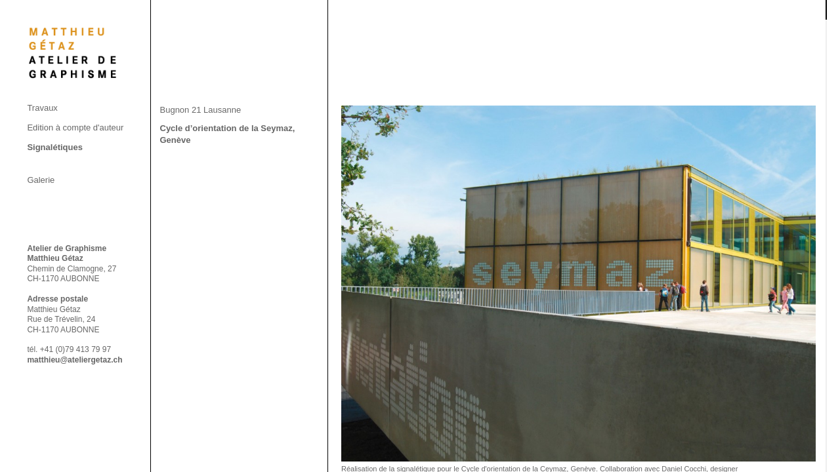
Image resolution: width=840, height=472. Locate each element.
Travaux (42, 108)
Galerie (40, 180)
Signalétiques (55, 147)
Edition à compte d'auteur (75, 127)
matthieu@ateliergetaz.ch (74, 359)
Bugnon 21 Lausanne (201, 110)
